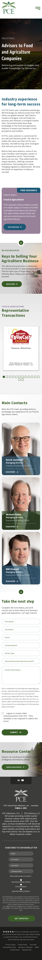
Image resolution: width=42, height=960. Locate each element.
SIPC (25, 808)
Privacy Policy (29, 904)
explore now (15, 227)
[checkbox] (21, 885)
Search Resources (15, 767)
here (20, 910)
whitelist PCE (21, 906)
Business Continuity (26, 947)
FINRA (17, 808)
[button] (4, 377)
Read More (12, 472)
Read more (11, 284)
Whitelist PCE (26, 950)
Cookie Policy (22, 945)
